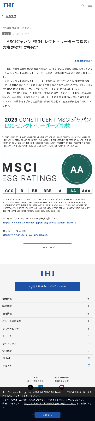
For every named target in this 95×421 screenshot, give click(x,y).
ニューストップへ (47, 247)
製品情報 (7, 306)
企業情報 (7, 298)
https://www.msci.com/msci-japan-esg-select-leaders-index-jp (39, 222)
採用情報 (7, 351)
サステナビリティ (11, 328)
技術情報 (7, 313)
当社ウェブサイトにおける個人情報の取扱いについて (50, 403)
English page (82, 60)
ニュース (7, 336)
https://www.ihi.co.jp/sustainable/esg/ (25, 234)
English (6, 365)
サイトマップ (9, 343)
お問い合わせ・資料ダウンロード (51, 286)
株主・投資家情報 (11, 321)
